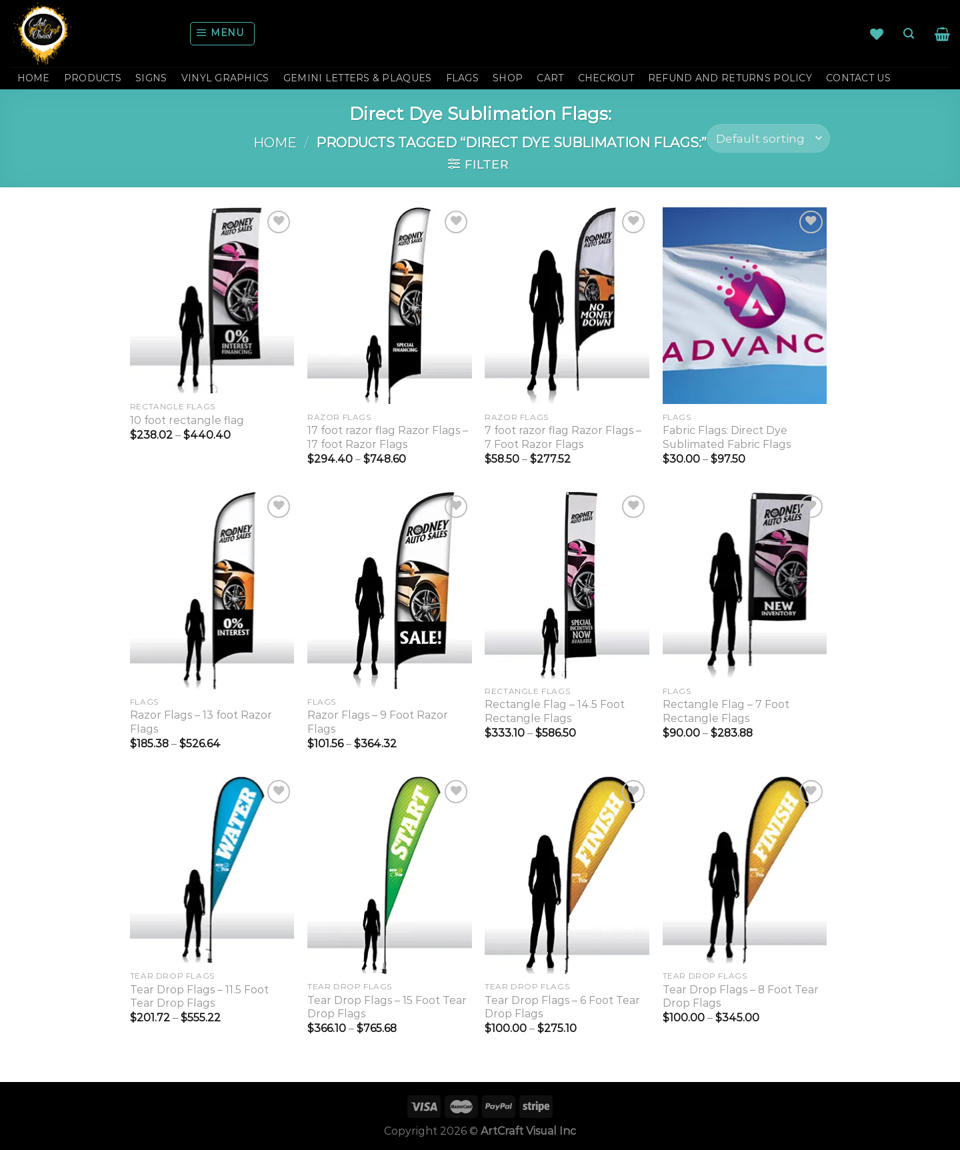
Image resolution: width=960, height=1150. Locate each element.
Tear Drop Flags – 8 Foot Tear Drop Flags (741, 996)
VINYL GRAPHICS (225, 78)
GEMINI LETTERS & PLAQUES (357, 78)
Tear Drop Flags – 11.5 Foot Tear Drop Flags (199, 996)
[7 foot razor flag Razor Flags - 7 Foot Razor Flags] (567, 306)
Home (275, 142)
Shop (508, 78)
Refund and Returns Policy (730, 78)
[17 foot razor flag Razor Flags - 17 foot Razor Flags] (389, 306)
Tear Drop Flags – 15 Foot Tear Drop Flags (387, 1007)
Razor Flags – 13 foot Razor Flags (201, 722)
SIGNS (151, 78)
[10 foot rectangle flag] (212, 300)
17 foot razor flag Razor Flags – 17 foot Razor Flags (387, 437)
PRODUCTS (92, 78)
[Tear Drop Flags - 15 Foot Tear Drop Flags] (389, 875)
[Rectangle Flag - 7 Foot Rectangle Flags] (745, 585)
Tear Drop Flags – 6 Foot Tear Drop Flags (562, 1007)
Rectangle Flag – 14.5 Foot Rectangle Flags (555, 711)
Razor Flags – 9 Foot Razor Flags (377, 722)
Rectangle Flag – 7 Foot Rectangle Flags (726, 711)
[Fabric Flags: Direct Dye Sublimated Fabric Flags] (745, 306)
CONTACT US (858, 78)
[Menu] (222, 33)
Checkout (606, 78)
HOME (33, 78)
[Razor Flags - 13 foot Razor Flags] (212, 590)
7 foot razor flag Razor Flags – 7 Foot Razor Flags (563, 437)
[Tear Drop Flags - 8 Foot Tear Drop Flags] (745, 870)
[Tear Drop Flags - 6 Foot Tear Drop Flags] (567, 875)
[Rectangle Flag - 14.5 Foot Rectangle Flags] (567, 585)
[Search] (908, 34)
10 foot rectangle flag (187, 420)
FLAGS (462, 78)
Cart (550, 78)
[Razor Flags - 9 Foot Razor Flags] (389, 590)
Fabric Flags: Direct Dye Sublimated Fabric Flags (727, 437)
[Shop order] (768, 138)
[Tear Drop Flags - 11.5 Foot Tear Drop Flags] (212, 870)
